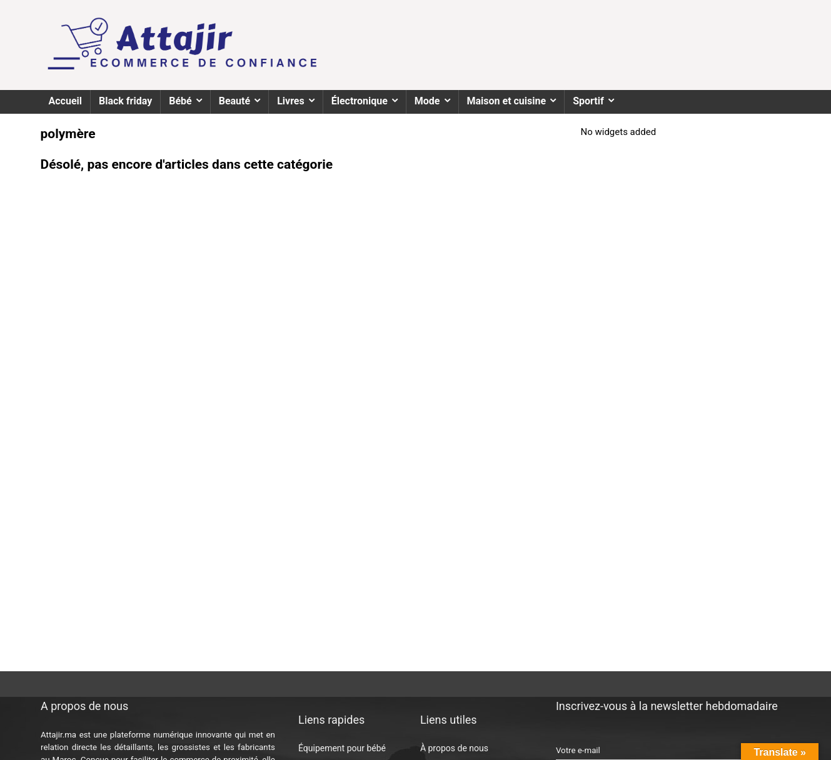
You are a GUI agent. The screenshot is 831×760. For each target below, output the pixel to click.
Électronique (359, 101)
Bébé (180, 101)
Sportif (588, 101)
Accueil (66, 101)
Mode (427, 101)
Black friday (125, 101)
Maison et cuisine (506, 101)
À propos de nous (454, 748)
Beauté (234, 101)
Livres (291, 101)
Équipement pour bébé (342, 748)
